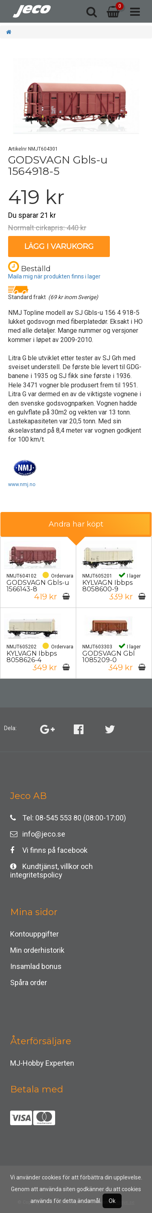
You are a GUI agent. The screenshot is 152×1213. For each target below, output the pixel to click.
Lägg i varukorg (59, 246)
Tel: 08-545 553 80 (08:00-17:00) (68, 818)
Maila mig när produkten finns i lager (54, 276)
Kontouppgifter (34, 934)
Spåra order (28, 982)
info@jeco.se (37, 834)
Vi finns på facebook (49, 850)
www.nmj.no (21, 484)
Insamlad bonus (36, 966)
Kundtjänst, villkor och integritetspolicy (51, 868)
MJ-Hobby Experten (42, 1063)
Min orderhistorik (37, 950)
